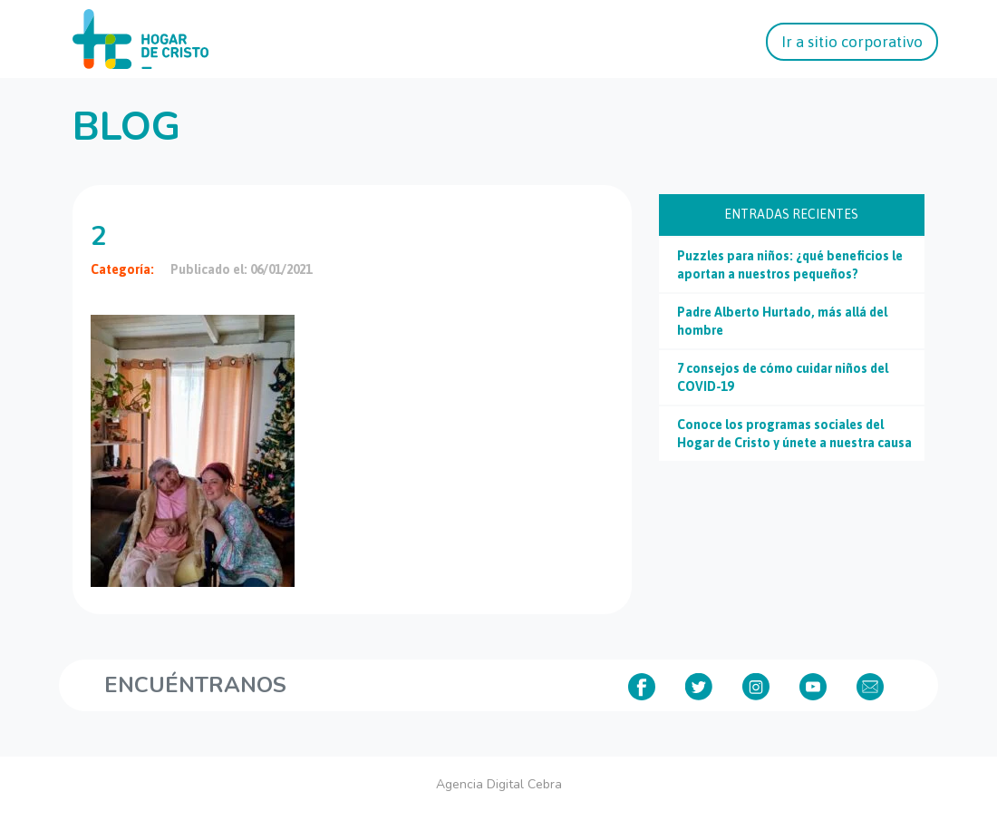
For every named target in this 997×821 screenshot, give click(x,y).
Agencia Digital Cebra (499, 784)
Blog (126, 127)
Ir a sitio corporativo (852, 42)
